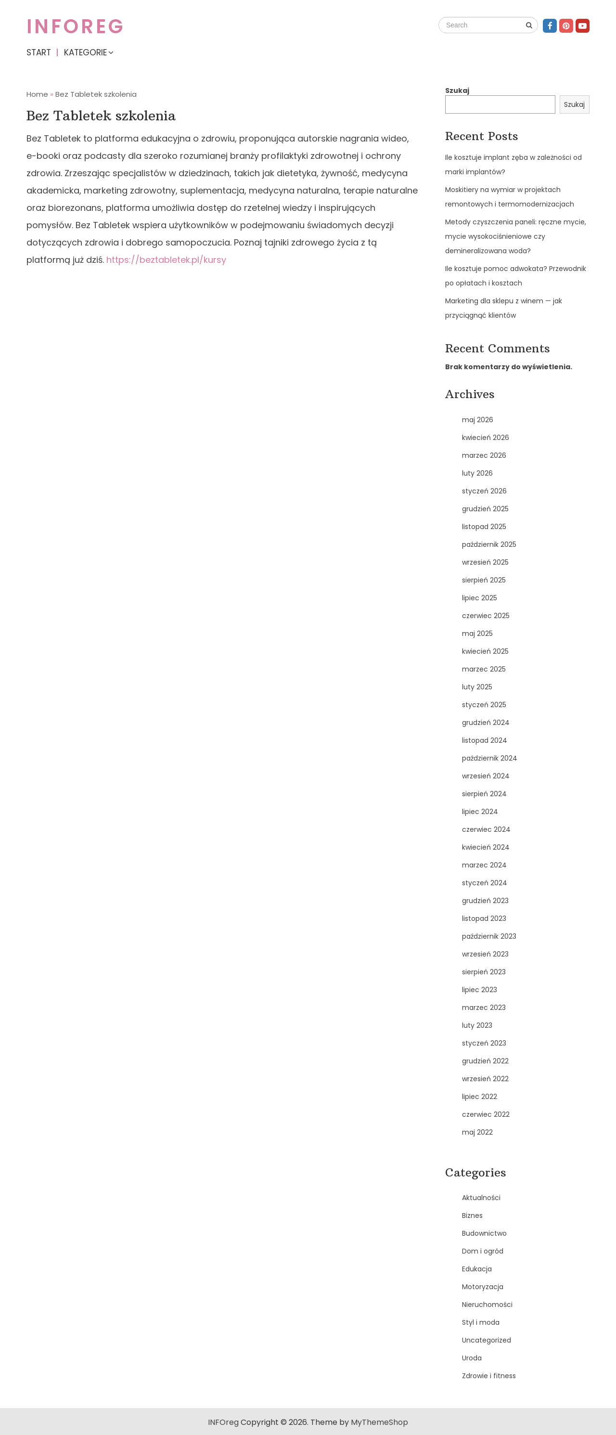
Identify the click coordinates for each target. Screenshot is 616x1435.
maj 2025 (477, 633)
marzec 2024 (484, 865)
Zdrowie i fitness (489, 1376)
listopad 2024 (484, 740)
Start (38, 52)
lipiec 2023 (479, 990)
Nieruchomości (487, 1304)
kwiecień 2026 (485, 437)
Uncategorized (486, 1340)
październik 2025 (489, 544)
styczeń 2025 (484, 705)
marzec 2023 (484, 1007)
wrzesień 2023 (485, 954)
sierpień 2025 (484, 580)
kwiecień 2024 (486, 847)
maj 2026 (477, 420)
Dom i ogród (482, 1251)
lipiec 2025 (479, 598)
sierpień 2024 (484, 794)
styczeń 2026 (484, 491)
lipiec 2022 (479, 1096)
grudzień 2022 (485, 1061)
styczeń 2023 (484, 1043)
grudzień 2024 (486, 722)
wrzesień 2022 (485, 1079)
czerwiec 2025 (486, 616)
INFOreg (75, 26)
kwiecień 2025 (485, 651)
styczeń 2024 (484, 883)
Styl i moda (481, 1322)
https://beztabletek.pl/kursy (166, 260)
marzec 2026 (484, 455)
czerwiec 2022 (486, 1114)
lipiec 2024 (480, 811)
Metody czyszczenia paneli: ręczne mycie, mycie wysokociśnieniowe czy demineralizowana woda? (515, 236)
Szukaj (457, 90)
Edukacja (477, 1269)
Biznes (472, 1215)
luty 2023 (477, 1025)
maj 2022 (477, 1132)
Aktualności (481, 1197)
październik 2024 (489, 758)
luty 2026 (477, 473)
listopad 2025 (484, 526)
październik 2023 (489, 936)
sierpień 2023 (484, 972)
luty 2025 (477, 687)
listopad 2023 (484, 918)
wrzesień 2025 (485, 562)
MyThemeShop (379, 1422)
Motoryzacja (482, 1287)
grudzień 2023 (485, 900)
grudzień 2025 (485, 509)
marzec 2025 (484, 669)
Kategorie (85, 52)
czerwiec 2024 (486, 829)
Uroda (472, 1358)
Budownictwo (484, 1233)
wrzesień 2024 (486, 776)
